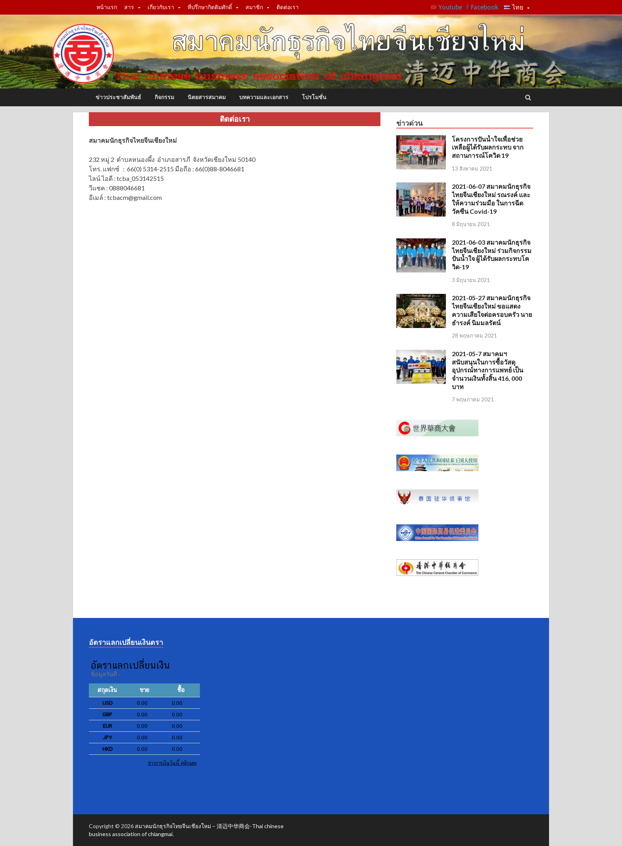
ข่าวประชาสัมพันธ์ (118, 97)
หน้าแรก (106, 7)
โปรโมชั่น (314, 97)
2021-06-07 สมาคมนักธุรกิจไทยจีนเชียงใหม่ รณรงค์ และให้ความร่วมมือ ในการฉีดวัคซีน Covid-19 (491, 198)
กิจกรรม (164, 97)
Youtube (450, 7)
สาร (129, 7)
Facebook (484, 7)
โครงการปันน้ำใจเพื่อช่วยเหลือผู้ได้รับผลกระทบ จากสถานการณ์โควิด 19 (488, 147)
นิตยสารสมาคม (207, 97)
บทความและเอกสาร (263, 97)
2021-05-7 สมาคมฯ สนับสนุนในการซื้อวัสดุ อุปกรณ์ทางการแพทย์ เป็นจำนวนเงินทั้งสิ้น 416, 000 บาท (487, 370)
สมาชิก (254, 7)
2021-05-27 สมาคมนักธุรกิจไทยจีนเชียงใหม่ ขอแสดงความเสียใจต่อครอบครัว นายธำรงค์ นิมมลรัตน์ (492, 310)
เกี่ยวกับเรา (161, 7)
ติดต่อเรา (287, 7)
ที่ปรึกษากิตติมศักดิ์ (210, 7)
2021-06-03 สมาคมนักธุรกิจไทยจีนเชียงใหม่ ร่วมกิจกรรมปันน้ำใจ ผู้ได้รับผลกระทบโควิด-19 (492, 254)
